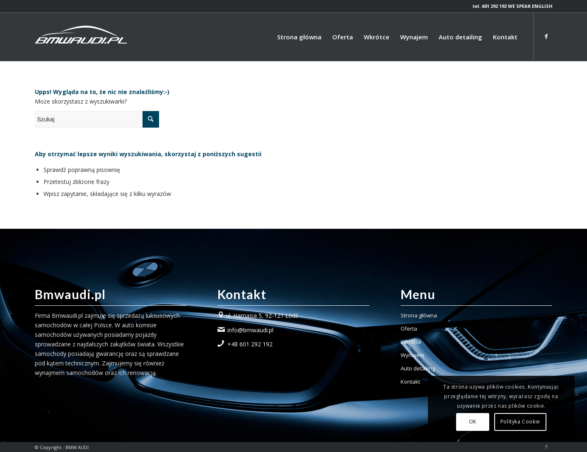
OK (472, 421)
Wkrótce (411, 342)
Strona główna (419, 315)
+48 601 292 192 (250, 344)
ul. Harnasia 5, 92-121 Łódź (262, 315)
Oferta (409, 328)
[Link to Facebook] (546, 36)
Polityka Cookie (520, 421)
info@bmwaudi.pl (250, 330)
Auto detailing (418, 368)
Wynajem (412, 355)
